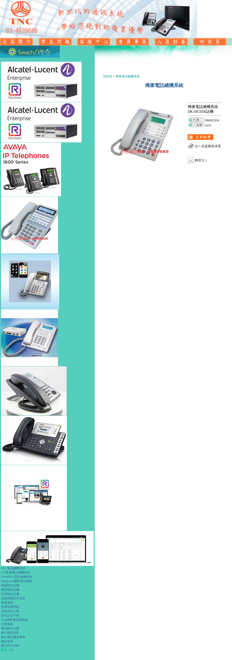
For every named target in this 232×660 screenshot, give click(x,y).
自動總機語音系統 (13, 598)
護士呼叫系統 (10, 645)
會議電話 (7, 602)
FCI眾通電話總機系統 (15, 572)
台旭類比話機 (10, 594)
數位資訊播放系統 (13, 637)
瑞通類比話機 (10, 585)
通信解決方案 (10, 628)
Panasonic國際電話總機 (16, 581)
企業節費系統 (10, 607)
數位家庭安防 (10, 632)
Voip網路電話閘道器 (14, 620)
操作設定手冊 (10, 615)
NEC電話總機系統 (13, 568)
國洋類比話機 (10, 589)
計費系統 (7, 624)
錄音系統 (7, 641)
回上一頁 (7, 650)
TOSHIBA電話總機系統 (16, 577)
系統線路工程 (10, 611)
